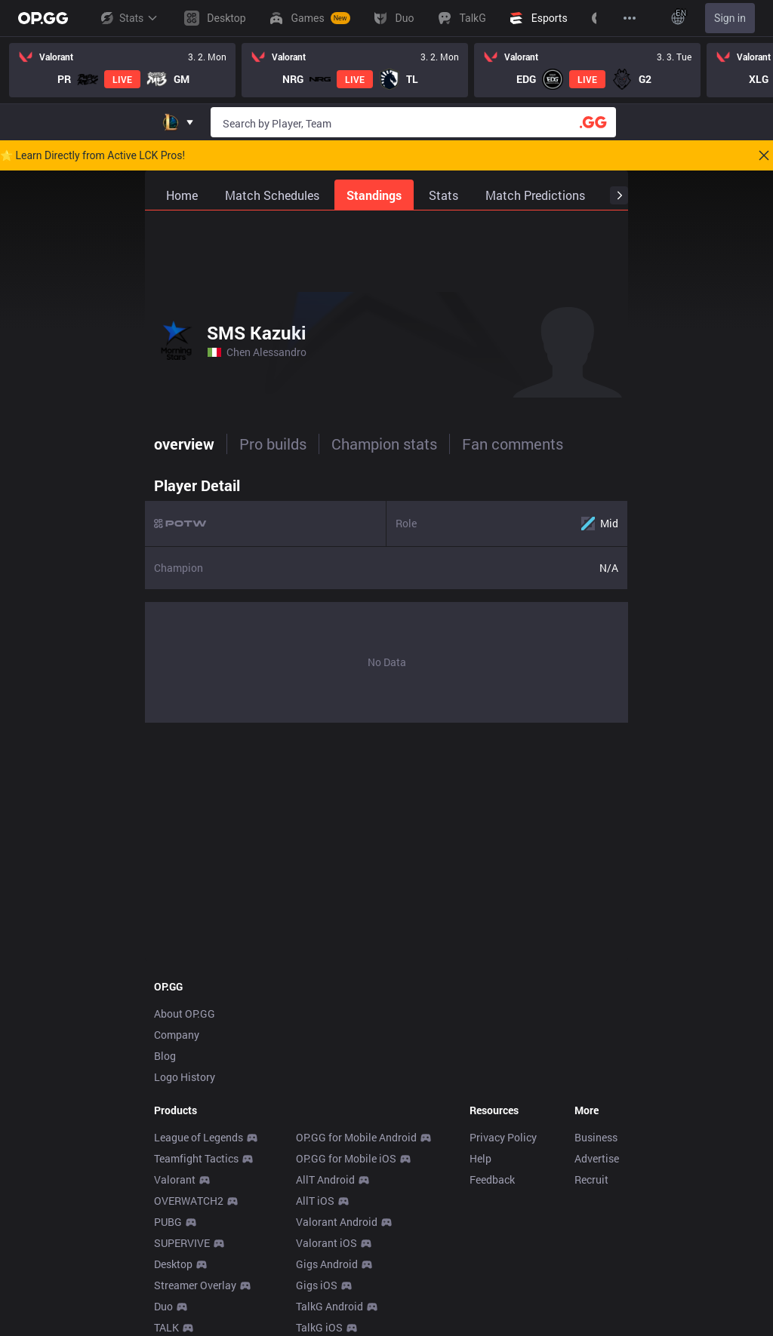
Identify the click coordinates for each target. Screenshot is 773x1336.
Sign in (730, 18)
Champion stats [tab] (384, 443)
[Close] (764, 155)
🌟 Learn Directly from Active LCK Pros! (92, 155)
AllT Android (325, 1179)
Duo (163, 1306)
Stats (128, 18)
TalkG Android (329, 1306)
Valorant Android (336, 1222)
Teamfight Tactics (196, 1158)
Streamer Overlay (195, 1285)
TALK (166, 1327)
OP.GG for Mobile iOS (346, 1158)
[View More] (629, 18)
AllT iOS (315, 1200)
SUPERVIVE (182, 1243)
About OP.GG (184, 1013)
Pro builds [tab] (272, 443)
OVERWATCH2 (188, 1200)
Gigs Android (327, 1264)
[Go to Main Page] (43, 18)
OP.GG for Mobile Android (356, 1137)
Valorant (175, 1179)
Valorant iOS (326, 1243)
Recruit (591, 1179)
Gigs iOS (316, 1285)
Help (480, 1158)
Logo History (184, 1077)
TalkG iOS (319, 1327)
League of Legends (198, 1137)
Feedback (492, 1179)
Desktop (173, 1264)
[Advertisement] (386, 248)
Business (595, 1137)
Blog (165, 1056)
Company (176, 1034)
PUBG (168, 1222)
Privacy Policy (503, 1137)
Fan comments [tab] (512, 443)
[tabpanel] (386, 596)
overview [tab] (184, 443)
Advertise (596, 1158)
